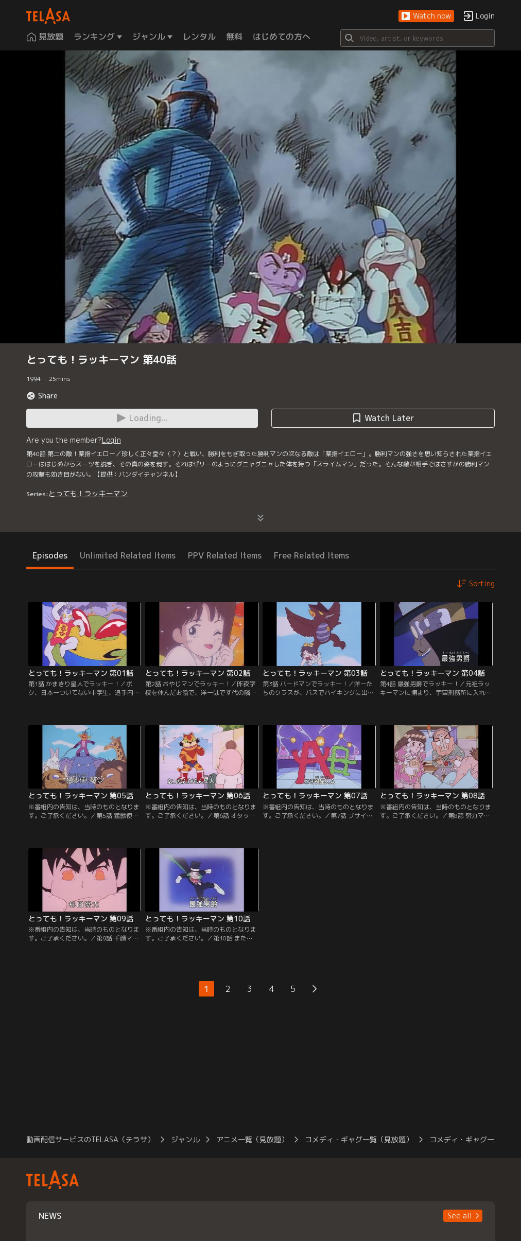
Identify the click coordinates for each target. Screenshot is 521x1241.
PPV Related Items (225, 555)
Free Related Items (311, 555)
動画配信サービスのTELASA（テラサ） (90, 1139)
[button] (426, 16)
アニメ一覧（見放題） (252, 1139)
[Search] (417, 38)
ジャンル (185, 1139)
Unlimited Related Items (128, 555)
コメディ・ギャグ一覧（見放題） (359, 1139)
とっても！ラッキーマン (88, 493)
